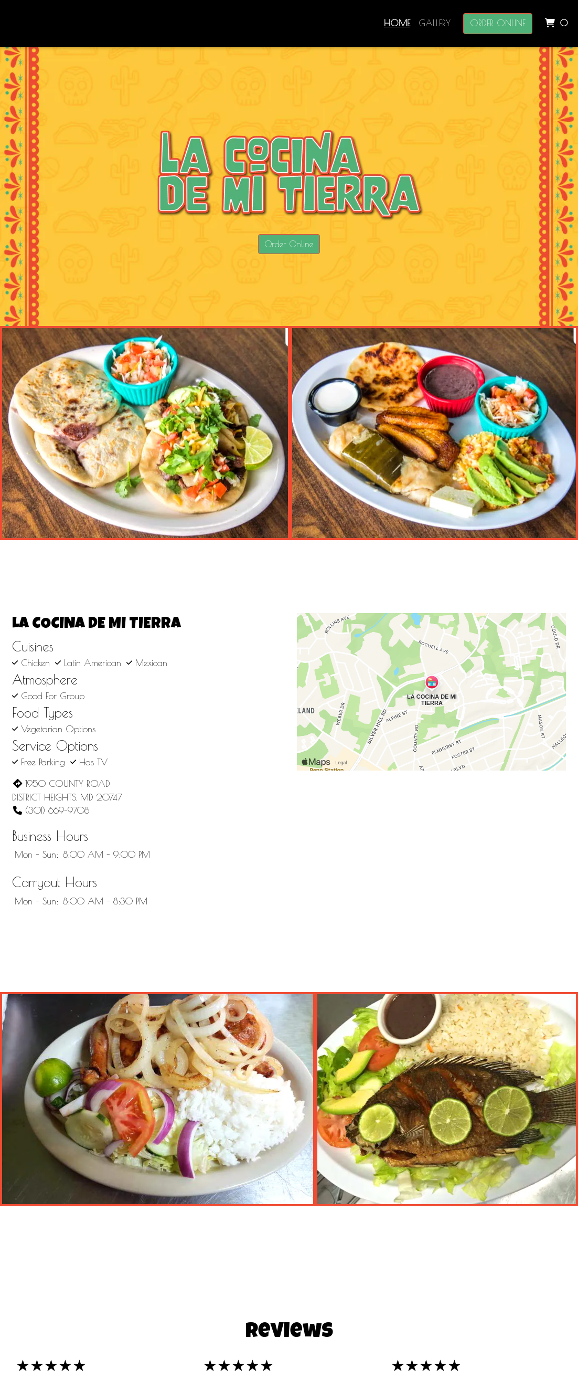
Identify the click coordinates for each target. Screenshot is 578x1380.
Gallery (435, 23)
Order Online (498, 23)
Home (397, 23)
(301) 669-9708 (50, 810)
